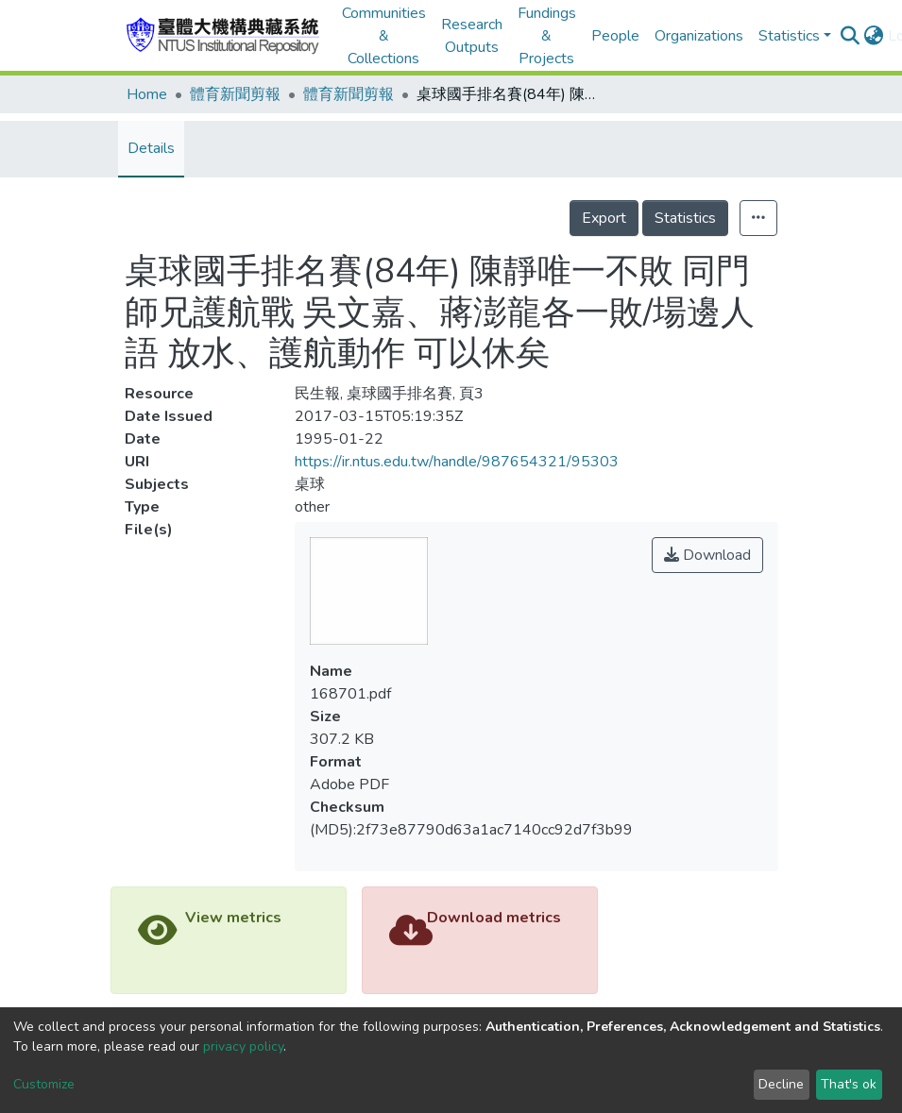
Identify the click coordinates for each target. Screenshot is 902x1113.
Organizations (699, 35)
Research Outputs (471, 36)
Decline (781, 1084)
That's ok (848, 1084)
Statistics (685, 218)
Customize (44, 1084)
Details (151, 148)
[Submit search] (850, 36)
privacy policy (243, 1046)
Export (604, 218)
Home (147, 94)
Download (707, 555)
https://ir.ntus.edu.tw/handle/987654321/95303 (457, 461)
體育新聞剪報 (235, 94)
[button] (874, 36)
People (615, 35)
